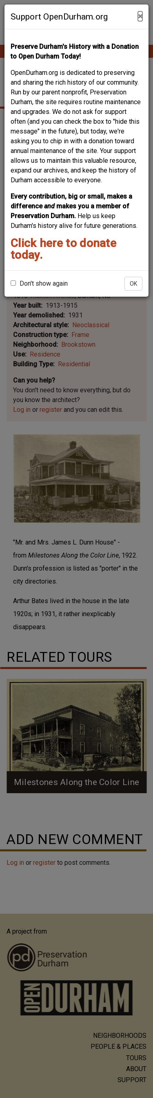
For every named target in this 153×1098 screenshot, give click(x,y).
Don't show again (39, 283)
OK (133, 283)
